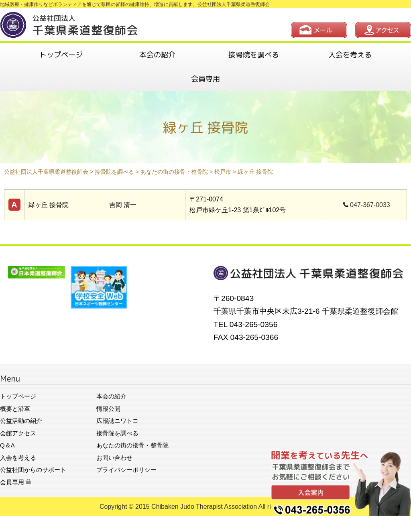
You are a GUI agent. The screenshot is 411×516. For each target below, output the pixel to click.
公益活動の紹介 (21, 420)
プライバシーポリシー (126, 469)
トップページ (61, 55)
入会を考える (350, 55)
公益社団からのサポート (33, 469)
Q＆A (7, 445)
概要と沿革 (15, 408)
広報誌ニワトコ (117, 420)
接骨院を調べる (253, 55)
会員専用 (205, 79)
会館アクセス (18, 433)
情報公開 (108, 408)
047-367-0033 (370, 204)
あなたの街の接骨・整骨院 (132, 445)
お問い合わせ (114, 457)
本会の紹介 (157, 55)
